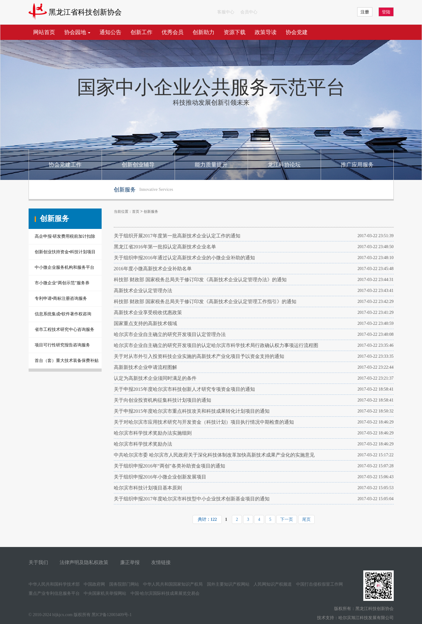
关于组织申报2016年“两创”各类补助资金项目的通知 (169, 465)
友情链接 (161, 562)
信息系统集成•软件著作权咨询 (63, 314)
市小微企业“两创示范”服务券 (62, 283)
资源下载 (235, 32)
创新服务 (151, 211)
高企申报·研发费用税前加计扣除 (65, 236)
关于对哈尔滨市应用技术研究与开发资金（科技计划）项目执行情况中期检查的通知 (204, 422)
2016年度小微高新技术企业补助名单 (153, 268)
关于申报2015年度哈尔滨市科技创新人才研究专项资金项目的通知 (184, 389)
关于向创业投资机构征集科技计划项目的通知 (162, 400)
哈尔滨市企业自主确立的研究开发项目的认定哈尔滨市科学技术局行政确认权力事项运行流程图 (216, 345)
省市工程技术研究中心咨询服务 (64, 329)
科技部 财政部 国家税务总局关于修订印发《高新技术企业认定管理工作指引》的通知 (205, 301)
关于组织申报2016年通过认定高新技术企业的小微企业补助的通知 (184, 257)
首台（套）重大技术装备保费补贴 (67, 360)
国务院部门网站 (124, 584)
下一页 (286, 519)
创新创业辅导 (138, 165)
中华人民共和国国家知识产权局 (173, 584)
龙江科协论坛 (284, 165)
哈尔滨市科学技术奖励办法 (143, 444)
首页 (135, 211)
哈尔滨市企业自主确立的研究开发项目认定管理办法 (170, 334)
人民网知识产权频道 (272, 584)
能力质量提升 (211, 165)
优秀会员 (172, 32)
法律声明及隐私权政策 (84, 562)
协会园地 (77, 32)
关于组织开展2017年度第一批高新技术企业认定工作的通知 (177, 235)
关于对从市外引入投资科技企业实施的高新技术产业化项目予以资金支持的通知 (199, 356)
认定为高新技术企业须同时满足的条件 (155, 378)
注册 (365, 12)
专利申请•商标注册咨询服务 (61, 298)
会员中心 (248, 12)
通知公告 (110, 32)
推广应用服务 (357, 165)
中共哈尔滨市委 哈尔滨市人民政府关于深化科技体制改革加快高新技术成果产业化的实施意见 (214, 454)
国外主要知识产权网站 (228, 584)
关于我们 (38, 562)
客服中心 (225, 12)
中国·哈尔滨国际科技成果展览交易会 (165, 593)
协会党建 (297, 32)
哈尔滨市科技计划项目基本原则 (148, 487)
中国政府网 (94, 584)
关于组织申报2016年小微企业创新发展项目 (160, 476)
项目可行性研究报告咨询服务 (62, 345)
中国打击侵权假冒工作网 (319, 584)
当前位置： (123, 211)
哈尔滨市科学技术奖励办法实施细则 (153, 433)
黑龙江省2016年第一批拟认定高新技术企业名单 (165, 246)
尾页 (306, 519)
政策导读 (266, 32)
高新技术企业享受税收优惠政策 (148, 312)
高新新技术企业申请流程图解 (145, 367)
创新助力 (203, 32)
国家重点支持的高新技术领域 (145, 323)
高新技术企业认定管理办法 (143, 290)
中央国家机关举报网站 (105, 593)
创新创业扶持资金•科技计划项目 (65, 252)
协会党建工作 (65, 165)
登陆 (386, 12)
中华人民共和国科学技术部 (54, 584)
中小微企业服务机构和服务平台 (64, 267)
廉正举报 (130, 562)
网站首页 (44, 32)
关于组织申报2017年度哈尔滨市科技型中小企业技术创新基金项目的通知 (192, 498)
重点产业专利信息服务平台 (54, 593)
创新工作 (141, 32)
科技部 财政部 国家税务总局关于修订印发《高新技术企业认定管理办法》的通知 (200, 279)
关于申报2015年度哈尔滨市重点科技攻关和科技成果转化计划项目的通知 (192, 411)
